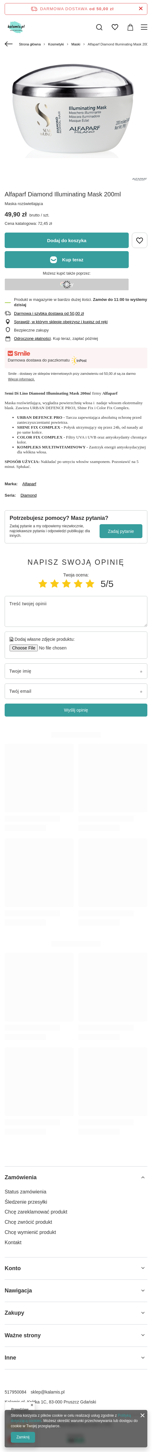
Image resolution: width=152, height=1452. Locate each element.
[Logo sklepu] (21, 27)
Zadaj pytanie (121, 531)
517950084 (15, 1392)
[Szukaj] (99, 27)
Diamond (28, 495)
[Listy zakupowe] (115, 27)
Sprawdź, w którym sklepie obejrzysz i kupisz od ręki (61, 321)
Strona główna (30, 44)
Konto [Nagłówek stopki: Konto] (13, 1268)
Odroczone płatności (32, 338)
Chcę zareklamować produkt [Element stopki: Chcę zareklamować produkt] (36, 1211)
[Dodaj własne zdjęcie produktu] (51, 648)
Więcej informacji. (21, 379)
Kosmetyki (56, 44)
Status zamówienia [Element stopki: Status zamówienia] (25, 1191)
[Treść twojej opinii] (76, 611)
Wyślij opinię (76, 710)
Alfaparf (29, 484)
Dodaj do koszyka (67, 240)
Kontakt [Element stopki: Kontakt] (13, 1242)
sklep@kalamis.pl (48, 1392)
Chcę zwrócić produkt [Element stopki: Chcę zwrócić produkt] (28, 1222)
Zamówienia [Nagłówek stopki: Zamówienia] (21, 1177)
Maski (75, 44)
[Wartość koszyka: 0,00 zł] (130, 27)
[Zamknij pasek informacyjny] (140, 8)
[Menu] (145, 27)
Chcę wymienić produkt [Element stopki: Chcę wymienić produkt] (30, 1232)
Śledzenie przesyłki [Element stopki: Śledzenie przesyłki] (26, 1202)
